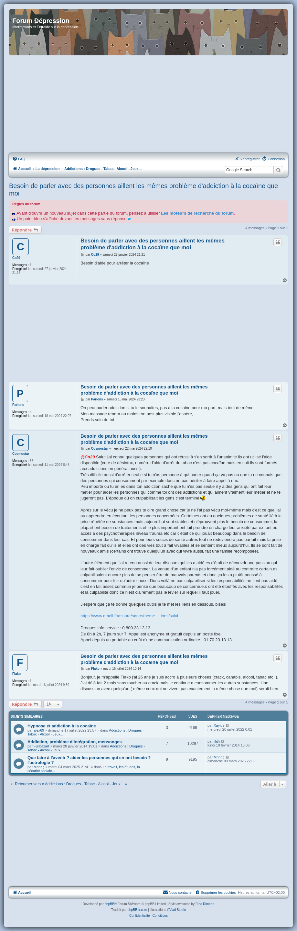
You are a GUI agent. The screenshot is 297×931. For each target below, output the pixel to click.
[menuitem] (18, 159)
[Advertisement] (148, 104)
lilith (217, 741)
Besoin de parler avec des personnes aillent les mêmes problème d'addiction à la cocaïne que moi (143, 189)
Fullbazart (41, 746)
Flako (16, 674)
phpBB (109, 904)
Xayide (219, 725)
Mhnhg (39, 767)
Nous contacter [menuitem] (178, 892)
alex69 (39, 730)
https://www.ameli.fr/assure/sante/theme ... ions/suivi (129, 615)
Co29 (16, 258)
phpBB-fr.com (137, 910)
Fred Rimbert (205, 904)
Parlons (18, 405)
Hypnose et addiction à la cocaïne (61, 725)
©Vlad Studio (176, 910)
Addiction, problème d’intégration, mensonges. (75, 741)
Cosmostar (20, 453)
